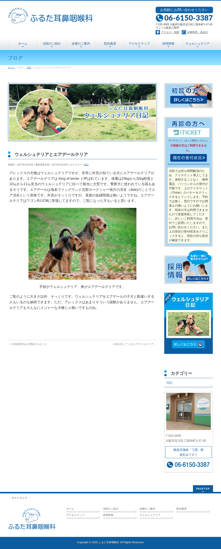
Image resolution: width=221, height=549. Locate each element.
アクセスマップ (75, 515)
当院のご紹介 (110, 508)
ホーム (70, 508)
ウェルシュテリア (150, 515)
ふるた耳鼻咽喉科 (108, 542)
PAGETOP (203, 488)
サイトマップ (19, 498)
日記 (86, 164)
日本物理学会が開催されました (27, 344)
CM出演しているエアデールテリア (135, 344)
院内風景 (181, 508)
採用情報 (108, 515)
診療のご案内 (147, 508)
